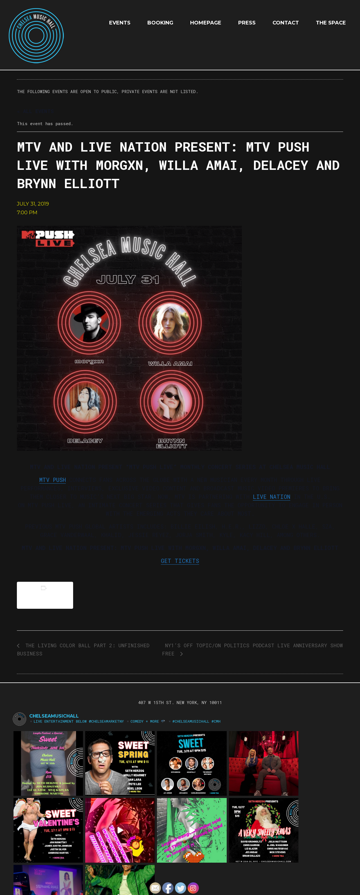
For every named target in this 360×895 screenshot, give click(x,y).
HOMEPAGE (205, 23)
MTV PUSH (52, 479)
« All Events (35, 111)
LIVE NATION (271, 496)
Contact (286, 23)
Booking (160, 23)
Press (247, 23)
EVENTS (119, 23)
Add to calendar (45, 595)
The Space (331, 23)
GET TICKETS (180, 560)
